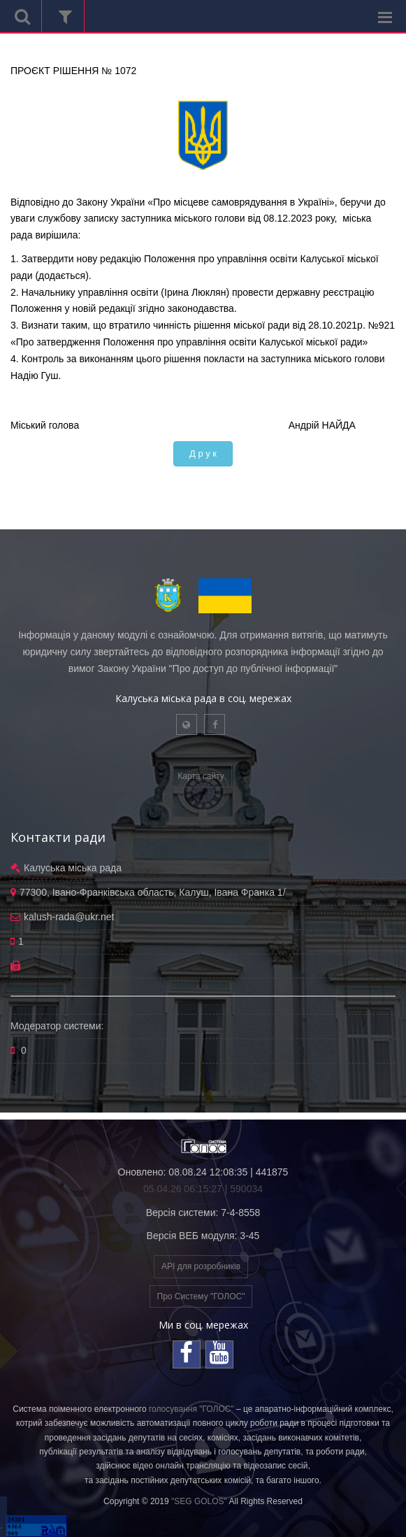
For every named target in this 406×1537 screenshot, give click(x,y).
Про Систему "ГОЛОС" (201, 1296)
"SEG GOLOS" (199, 1501)
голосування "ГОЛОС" (191, 1409)
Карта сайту (200, 776)
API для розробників (200, 1266)
